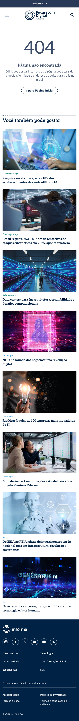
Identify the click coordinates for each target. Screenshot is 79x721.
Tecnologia (46, 653)
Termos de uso (11, 700)
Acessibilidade (11, 694)
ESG (42, 669)
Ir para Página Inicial (39, 90)
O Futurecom (10, 653)
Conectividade (11, 661)
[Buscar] (72, 15)
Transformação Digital (53, 661)
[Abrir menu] (7, 15)
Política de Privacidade (53, 694)
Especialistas (10, 669)
